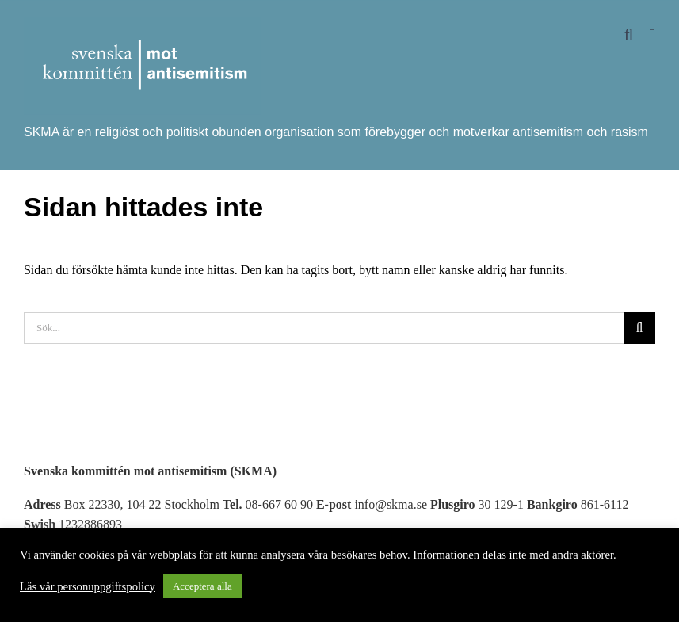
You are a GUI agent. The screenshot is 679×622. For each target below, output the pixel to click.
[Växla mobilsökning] (629, 35)
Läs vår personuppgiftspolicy (87, 586)
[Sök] (639, 328)
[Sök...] (324, 328)
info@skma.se (390, 504)
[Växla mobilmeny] (652, 35)
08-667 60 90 (279, 504)
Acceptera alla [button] (202, 586)
